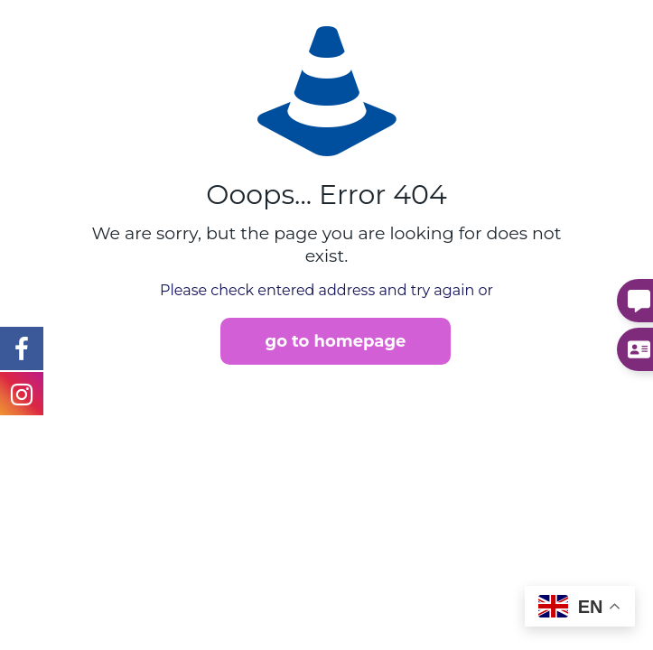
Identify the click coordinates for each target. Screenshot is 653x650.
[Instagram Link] (21, 347)
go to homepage (336, 341)
